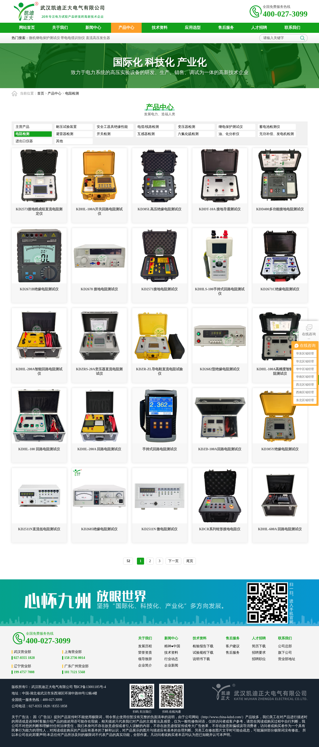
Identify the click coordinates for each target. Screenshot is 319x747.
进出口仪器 (24, 141)
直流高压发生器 (98, 38)
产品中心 (54, 93)
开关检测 (104, 134)
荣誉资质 (145, 652)
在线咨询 (309, 329)
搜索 (302, 38)
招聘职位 (259, 659)
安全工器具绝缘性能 (112, 127)
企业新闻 (171, 665)
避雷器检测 (64, 134)
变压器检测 (186, 127)
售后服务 (233, 652)
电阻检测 (72, 93)
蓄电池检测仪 (269, 127)
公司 (69, 687)
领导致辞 (145, 659)
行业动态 (171, 659)
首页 (40, 93)
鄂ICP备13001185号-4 (90, 687)
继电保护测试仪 (231, 127)
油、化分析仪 (229, 134)
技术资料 (171, 652)
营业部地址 (286, 659)
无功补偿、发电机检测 (276, 134)
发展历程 (145, 646)
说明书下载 (201, 659)
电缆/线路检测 (148, 127)
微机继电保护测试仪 (44, 38)
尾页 (189, 561)
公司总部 (285, 646)
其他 (59, 141)
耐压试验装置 (66, 127)
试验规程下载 (203, 652)
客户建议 (233, 646)
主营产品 (22, 127)
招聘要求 (259, 652)
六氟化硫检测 (188, 134)
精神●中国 (172, 646)
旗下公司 (285, 652)
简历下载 (259, 646)
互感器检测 (146, 134)
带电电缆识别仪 (73, 38)
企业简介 (145, 665)
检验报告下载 (203, 646)
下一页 (173, 561)
